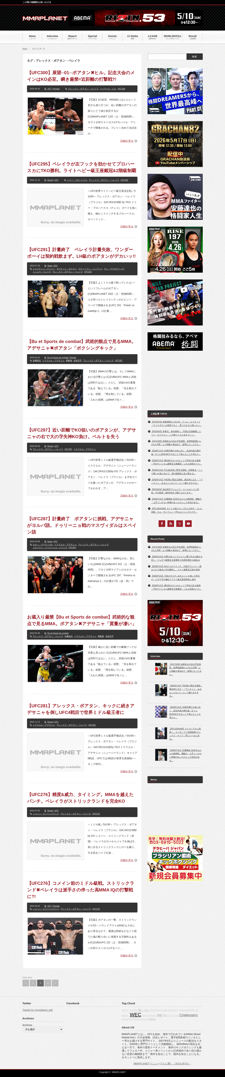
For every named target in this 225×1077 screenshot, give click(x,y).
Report (50, 180)
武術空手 (78, 360)
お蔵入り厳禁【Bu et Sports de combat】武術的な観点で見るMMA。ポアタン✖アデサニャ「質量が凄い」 (81, 620)
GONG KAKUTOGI (170, 1010)
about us (144, 1019)
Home (24, 49)
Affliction (125, 1015)
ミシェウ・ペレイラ (42, 272)
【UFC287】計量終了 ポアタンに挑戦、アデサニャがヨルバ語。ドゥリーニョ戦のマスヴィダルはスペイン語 (82, 525)
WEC (135, 1014)
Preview (56, 89)
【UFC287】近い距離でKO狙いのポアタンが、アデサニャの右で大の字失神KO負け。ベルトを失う (81, 433)
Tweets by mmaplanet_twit (37, 1010)
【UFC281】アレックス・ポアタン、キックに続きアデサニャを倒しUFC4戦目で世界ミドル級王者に (80, 709)
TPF (159, 1015)
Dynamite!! (151, 1015)
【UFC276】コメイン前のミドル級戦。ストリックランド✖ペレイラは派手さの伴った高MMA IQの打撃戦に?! (80, 890)
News (50, 266)
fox (169, 1015)
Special (73, 357)
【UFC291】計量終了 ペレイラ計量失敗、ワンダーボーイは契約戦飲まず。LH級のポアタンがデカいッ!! (81, 253)
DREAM (135, 1019)
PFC (165, 1015)
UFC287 (119, 360)
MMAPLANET (119, 1072)
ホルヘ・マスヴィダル (43, 544)
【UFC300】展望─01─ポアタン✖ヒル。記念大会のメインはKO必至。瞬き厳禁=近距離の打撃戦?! (81, 76)
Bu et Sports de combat (58, 357)
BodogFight (127, 1019)
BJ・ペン (143, 1010)
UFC (49, 89)
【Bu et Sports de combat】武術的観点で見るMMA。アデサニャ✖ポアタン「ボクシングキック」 (81, 345)
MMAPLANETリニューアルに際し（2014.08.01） (162, 1063)
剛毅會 (69, 360)
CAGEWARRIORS (187, 1010)
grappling (134, 1010)
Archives (27, 1025)
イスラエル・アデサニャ (53, 360)
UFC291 (88, 272)
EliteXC (152, 1019)
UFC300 (121, 89)
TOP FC (125, 1010)
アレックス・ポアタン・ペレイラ (83, 89)
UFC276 (96, 814)
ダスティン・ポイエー (66, 269)
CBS (144, 1015)
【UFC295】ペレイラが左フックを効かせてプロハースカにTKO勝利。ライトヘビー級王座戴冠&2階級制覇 (81, 167)
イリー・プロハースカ (77, 180)
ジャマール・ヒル (108, 89)
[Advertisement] (175, 381)
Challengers (188, 1015)
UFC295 (124, 180)
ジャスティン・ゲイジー (44, 269)
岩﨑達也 (37, 360)
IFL (197, 1010)
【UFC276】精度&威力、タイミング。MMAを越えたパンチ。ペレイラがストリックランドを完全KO (80, 798)
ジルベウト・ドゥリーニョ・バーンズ (50, 547)
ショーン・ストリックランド (46, 814)
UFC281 (92, 725)
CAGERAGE (155, 1010)
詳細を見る (127, 140)
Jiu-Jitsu (175, 1015)
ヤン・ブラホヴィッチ (114, 269)
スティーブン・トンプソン (90, 269)
